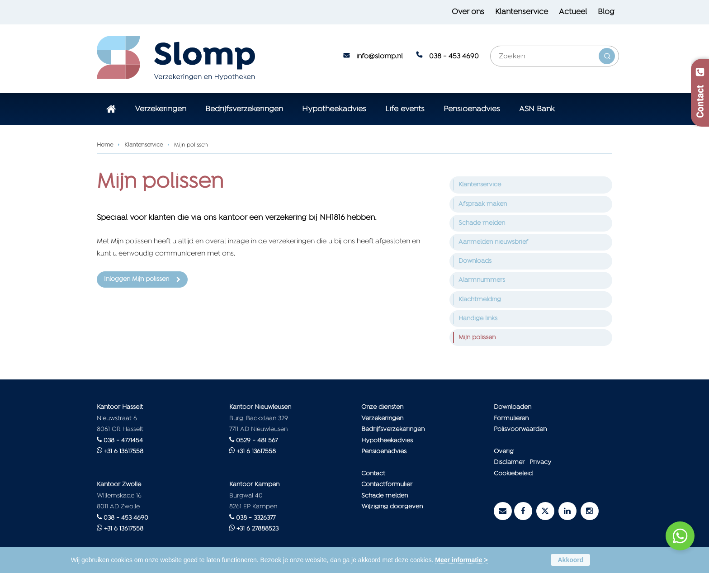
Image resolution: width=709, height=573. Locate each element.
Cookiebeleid (513, 474)
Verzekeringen (382, 418)
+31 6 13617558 (123, 451)
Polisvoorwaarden (520, 429)
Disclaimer (509, 462)
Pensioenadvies (383, 451)
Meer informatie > (461, 560)
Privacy (540, 462)
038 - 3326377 (255, 518)
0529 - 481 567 (257, 441)
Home (105, 145)
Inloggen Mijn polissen (136, 279)
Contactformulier (386, 484)
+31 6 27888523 (257, 529)
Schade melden (384, 496)
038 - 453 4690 (454, 56)
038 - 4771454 (123, 441)
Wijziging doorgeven (392, 507)
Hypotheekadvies (387, 441)
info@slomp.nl (379, 56)
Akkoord (570, 560)
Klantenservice (143, 145)
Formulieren (511, 418)
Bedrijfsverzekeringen (393, 429)
